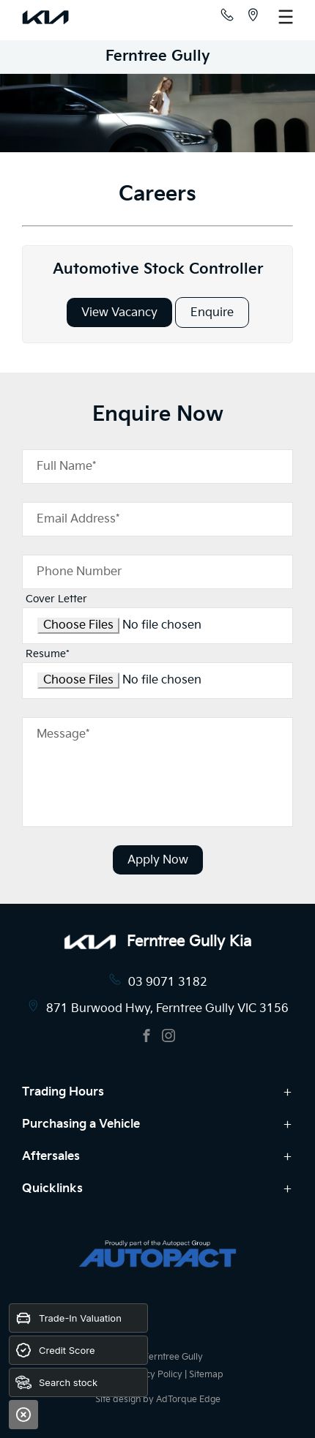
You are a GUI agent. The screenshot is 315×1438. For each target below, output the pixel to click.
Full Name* (66, 466)
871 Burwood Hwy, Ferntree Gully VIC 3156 (167, 1009)
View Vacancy (119, 313)
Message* (63, 734)
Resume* (48, 654)
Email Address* (78, 519)
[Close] (23, 1414)
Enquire (212, 313)
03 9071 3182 (167, 982)
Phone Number (79, 572)
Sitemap (206, 1374)
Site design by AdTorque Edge (157, 1399)
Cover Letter (56, 599)
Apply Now (157, 860)
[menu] (285, 16)
